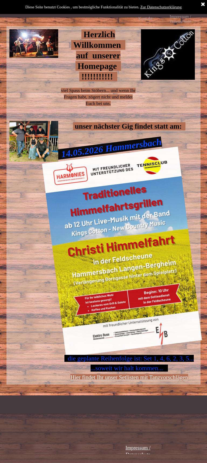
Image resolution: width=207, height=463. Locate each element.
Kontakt (145, 18)
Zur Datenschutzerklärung (161, 7)
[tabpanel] (98, 73)
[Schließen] (203, 4)
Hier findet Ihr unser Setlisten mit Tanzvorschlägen (129, 377)
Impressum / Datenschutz (180, 19)
